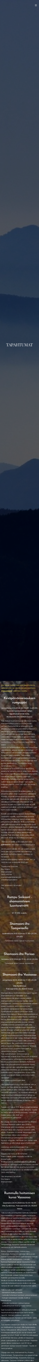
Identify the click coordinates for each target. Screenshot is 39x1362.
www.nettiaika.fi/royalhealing (25, 1162)
